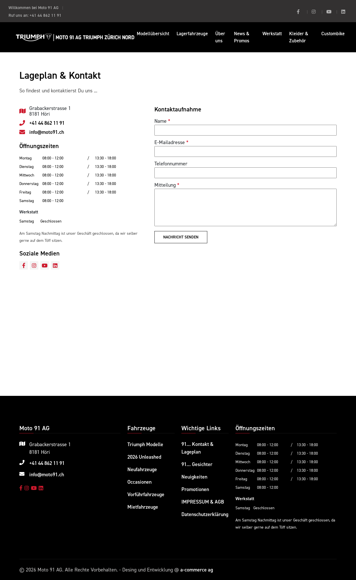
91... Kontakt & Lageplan (197, 448)
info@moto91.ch (46, 132)
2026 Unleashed (144, 456)
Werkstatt (272, 33)
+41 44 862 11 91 (45, 15)
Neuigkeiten (194, 476)
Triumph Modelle (145, 444)
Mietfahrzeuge (142, 505)
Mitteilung (165, 185)
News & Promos (241, 37)
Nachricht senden (180, 237)
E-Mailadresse (169, 142)
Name (160, 121)
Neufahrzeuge (142, 468)
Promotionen (195, 488)
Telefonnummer (170, 164)
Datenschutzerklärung (204, 513)
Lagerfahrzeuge (192, 33)
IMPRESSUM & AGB (203, 501)
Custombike (333, 33)
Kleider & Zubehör (298, 37)
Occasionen (139, 481)
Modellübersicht (153, 33)
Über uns (220, 37)
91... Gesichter (197, 464)
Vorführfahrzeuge (145, 493)
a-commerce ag (196, 569)
